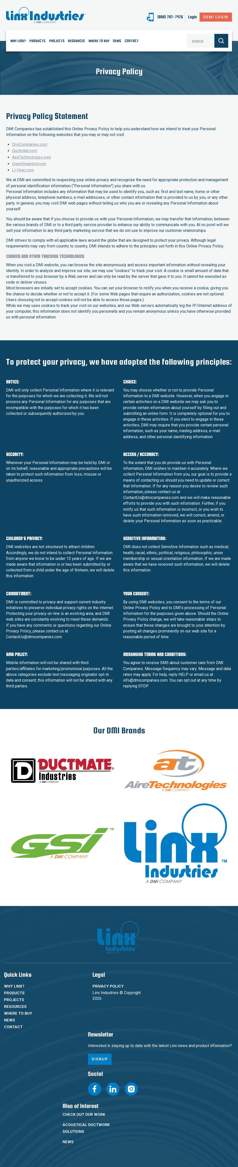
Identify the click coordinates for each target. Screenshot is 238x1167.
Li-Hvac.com (23, 170)
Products (37, 41)
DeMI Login (215, 17)
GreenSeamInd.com (29, 163)
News (117, 41)
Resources (76, 41)
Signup (100, 1059)
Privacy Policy (108, 986)
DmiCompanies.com (29, 144)
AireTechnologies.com (31, 157)
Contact (132, 41)
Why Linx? (18, 41)
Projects (57, 41)
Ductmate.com (24, 150)
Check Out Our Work (84, 1114)
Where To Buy (99, 41)
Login (192, 17)
